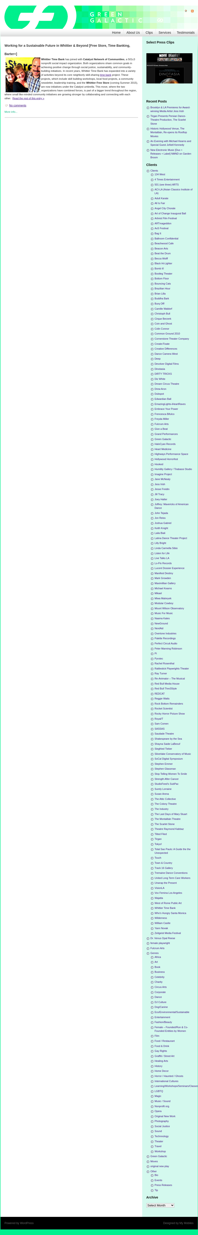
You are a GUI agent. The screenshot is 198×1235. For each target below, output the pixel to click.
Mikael (158, 593)
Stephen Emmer (164, 763)
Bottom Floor (162, 278)
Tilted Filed (161, 834)
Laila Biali (160, 533)
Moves (154, 1161)
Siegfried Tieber (163, 748)
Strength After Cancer (167, 779)
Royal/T (159, 718)
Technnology (162, 1136)
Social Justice (162, 1126)
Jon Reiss (160, 518)
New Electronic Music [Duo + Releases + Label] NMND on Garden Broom (171, 154)
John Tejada (161, 513)
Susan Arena (162, 793)
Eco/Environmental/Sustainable (172, 1012)
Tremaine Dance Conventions (171, 872)
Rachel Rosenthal (164, 663)
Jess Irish (160, 484)
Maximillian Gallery (165, 583)
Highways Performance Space (171, 454)
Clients (154, 170)
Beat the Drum (163, 253)
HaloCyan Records (165, 444)
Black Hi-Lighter (163, 263)
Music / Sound (162, 1101)
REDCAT (160, 693)
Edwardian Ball (163, 398)
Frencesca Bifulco (165, 414)
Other (154, 1171)
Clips (149, 32)
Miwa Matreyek (163, 598)
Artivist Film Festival (166, 218)
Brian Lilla (160, 293)
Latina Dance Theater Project (171, 538)
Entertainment (162, 1017)
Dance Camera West (166, 353)
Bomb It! (159, 268)
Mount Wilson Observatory (169, 608)
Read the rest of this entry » (28, 98)
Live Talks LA (162, 558)
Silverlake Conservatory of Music (173, 753)
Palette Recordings (165, 638)
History (159, 1066)
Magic (158, 1096)
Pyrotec (159, 658)
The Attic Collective (165, 799)
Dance (158, 997)
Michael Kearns (163, 588)
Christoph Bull (162, 313)
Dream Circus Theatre (167, 383)
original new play (160, 1166)
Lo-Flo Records (163, 563)
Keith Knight (161, 528)
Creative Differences (166, 348)
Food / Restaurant (165, 1041)
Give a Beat (161, 428)
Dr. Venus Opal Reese (163, 938)
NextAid (159, 628)
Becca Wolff (161, 258)
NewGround (161, 623)
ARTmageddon (163, 223)
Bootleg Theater (164, 273)
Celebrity (160, 977)
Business (160, 971)
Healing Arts (161, 1061)
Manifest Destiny (164, 573)
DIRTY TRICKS (163, 373)
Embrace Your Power (166, 408)
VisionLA (159, 888)
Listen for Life (162, 553)
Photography (162, 1121)
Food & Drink (162, 1046)
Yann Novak (161, 928)
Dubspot (159, 393)
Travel (158, 1146)
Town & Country (163, 862)
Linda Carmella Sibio (166, 548)
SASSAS (160, 728)
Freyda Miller (162, 418)
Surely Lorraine (163, 789)
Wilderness (161, 918)
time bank (105, 74)
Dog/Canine (161, 1007)
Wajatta (159, 898)
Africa (158, 957)
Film (157, 1035)
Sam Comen (162, 723)
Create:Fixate (162, 343)
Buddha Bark (162, 298)
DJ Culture (161, 1002)
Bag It (158, 233)
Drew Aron (160, 388)
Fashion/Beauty (163, 1022)
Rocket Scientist (164, 708)
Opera (158, 1111)
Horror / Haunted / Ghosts (169, 1076)
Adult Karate (161, 198)
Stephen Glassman (165, 768)
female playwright (160, 943)
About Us (133, 32)
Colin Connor (162, 328)
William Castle (162, 923)
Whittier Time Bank (165, 908)
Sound (158, 1131)
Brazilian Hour (162, 288)
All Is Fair (160, 203)
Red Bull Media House (167, 683)
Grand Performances (166, 434)
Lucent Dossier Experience (170, 568)
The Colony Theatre (166, 803)
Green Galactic (163, 439)
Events (158, 1180)
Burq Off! (160, 303)
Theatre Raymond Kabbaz (169, 829)
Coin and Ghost (163, 323)
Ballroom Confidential (167, 238)
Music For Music (164, 613)
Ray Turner (161, 673)
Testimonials (186, 32)
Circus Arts (161, 987)
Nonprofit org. (162, 1106)
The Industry (162, 809)
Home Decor (162, 1070)
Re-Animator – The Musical (170, 678)
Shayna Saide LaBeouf (167, 743)
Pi (156, 653)
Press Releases (163, 1185)
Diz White (160, 378)
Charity (159, 981)
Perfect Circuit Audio (166, 643)
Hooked (159, 464)
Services (165, 32)
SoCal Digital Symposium (169, 758)
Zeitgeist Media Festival (168, 933)
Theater (159, 1141)
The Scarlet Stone (165, 824)
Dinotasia (160, 369)
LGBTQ (159, 1091)
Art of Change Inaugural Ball (170, 213)
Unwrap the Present (166, 882)
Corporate (160, 992)
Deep (158, 358)
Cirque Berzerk (163, 318)
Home (116, 32)
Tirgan (158, 839)
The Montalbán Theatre (168, 819)
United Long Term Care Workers (172, 878)
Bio (156, 1175)
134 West (160, 174)
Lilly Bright (160, 543)
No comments (17, 105)
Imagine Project (163, 474)
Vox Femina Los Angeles (168, 892)
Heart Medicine (163, 449)
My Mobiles (186, 1223)
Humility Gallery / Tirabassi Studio (173, 469)
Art (156, 961)
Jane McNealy (162, 479)
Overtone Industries (165, 633)
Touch (158, 857)
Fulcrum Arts (162, 424)
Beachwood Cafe (164, 243)
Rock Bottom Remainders (169, 703)
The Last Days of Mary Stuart (171, 814)
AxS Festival (162, 228)
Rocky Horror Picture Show (170, 713)
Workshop (160, 1151)
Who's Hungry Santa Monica (170, 913)
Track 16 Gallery (164, 868)
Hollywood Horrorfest (166, 459)
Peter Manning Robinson (168, 648)
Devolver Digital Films (167, 363)
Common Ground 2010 (167, 333)
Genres (155, 953)
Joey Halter (161, 499)
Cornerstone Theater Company (172, 338)
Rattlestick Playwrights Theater (172, 668)
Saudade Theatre (164, 733)
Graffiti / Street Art (165, 1056)
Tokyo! (158, 844)
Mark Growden (163, 578)
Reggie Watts (162, 698)
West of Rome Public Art (168, 903)
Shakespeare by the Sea (168, 738)
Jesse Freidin (162, 489)
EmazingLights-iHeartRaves (170, 404)
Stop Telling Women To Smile (171, 773)
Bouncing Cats (163, 283)
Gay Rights (161, 1051)
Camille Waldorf (163, 308)
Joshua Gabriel (163, 523)
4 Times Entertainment (167, 179)
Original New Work (165, 1116)
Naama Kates (162, 618)
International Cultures (167, 1081)
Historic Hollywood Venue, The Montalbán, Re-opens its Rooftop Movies (169, 132)
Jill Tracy (159, 494)
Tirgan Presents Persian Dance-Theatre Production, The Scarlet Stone (168, 120)
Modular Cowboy (164, 603)
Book (157, 967)
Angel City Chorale (165, 208)
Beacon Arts (161, 248)
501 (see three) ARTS (167, 184)
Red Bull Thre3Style (166, 688)
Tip (156, 1190)
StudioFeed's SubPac (167, 783)
